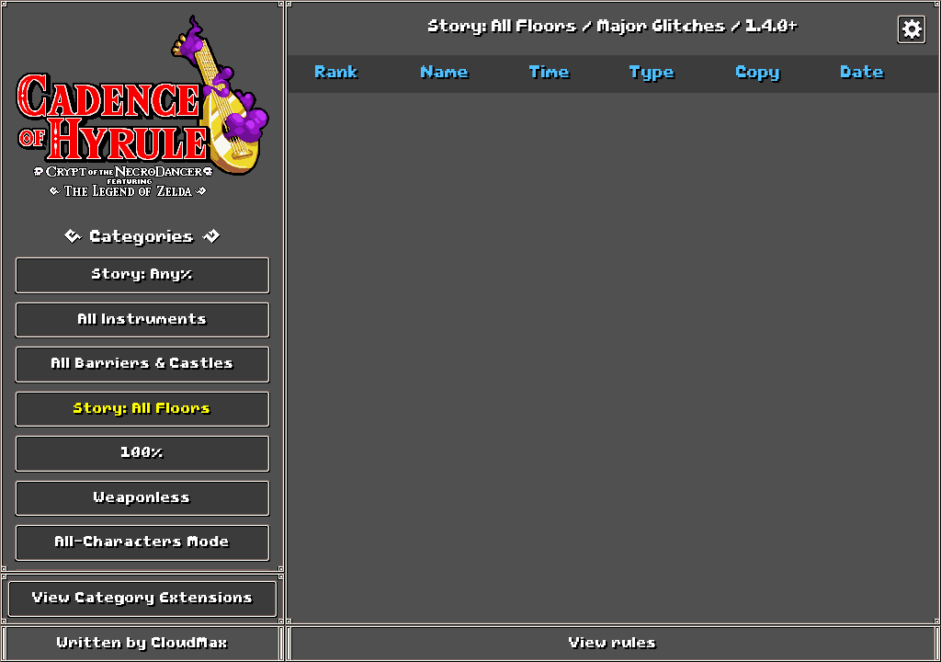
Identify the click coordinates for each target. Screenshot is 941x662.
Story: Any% (142, 274)
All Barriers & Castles (142, 364)
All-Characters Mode (142, 542)
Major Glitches (662, 27)
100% (142, 453)
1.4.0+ (772, 27)
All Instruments (143, 320)
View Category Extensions (143, 598)
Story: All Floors (142, 409)
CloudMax (190, 643)
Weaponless (142, 498)
